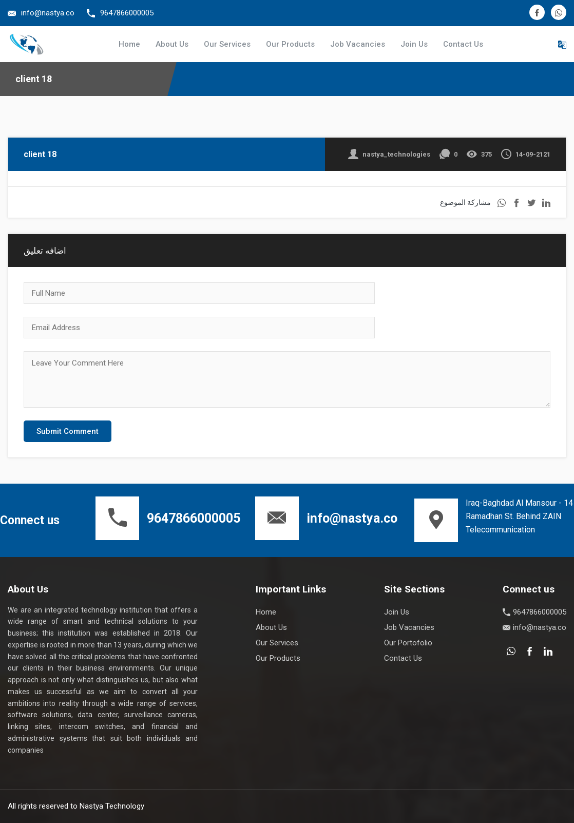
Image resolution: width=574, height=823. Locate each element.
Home (129, 44)
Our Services (227, 44)
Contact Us (463, 44)
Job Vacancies (357, 44)
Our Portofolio (408, 642)
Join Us (414, 44)
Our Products (290, 44)
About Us (172, 44)
